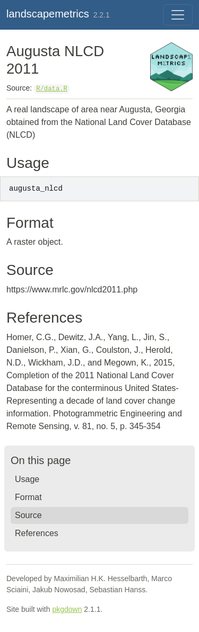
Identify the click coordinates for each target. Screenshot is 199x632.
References (36, 533)
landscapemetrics (47, 14)
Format (28, 497)
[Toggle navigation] (178, 14)
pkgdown (67, 609)
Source (28, 515)
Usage (27, 479)
